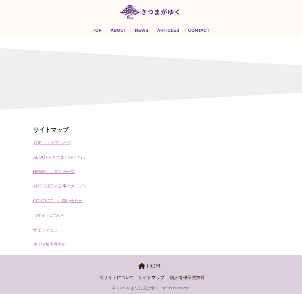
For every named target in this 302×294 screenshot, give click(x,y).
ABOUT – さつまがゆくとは (59, 157)
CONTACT (198, 30)
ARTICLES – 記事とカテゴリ (60, 186)
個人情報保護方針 (49, 244)
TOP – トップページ (52, 142)
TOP (97, 30)
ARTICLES (168, 30)
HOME (151, 266)
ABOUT (118, 30)
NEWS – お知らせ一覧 (54, 171)
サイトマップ (45, 229)
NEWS (141, 30)
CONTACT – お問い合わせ (58, 200)
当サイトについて (49, 215)
